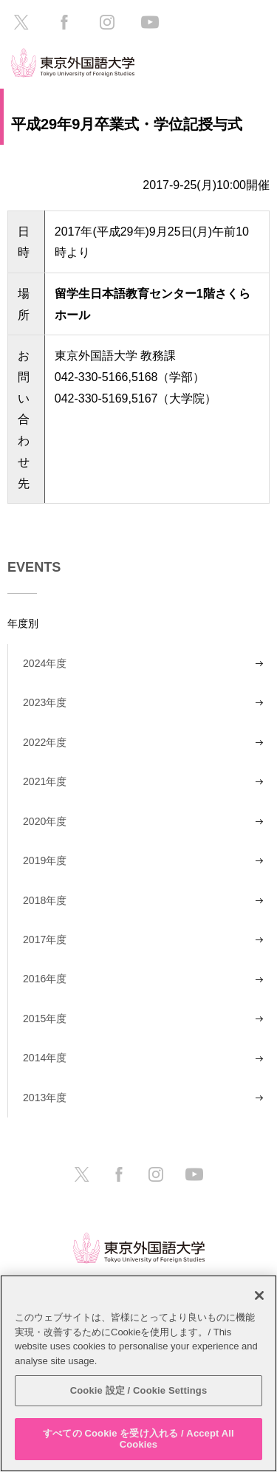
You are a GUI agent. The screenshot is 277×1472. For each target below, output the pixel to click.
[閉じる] (259, 1295)
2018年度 (44, 900)
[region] (138, 1373)
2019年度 (44, 860)
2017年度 (44, 939)
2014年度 (44, 1058)
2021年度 (44, 781)
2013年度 (44, 1097)
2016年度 (44, 979)
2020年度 (44, 821)
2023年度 (44, 702)
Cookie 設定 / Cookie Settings (139, 1390)
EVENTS (34, 567)
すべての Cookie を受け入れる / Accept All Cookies (138, 1439)
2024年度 (44, 663)
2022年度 (44, 742)
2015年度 (44, 1018)
